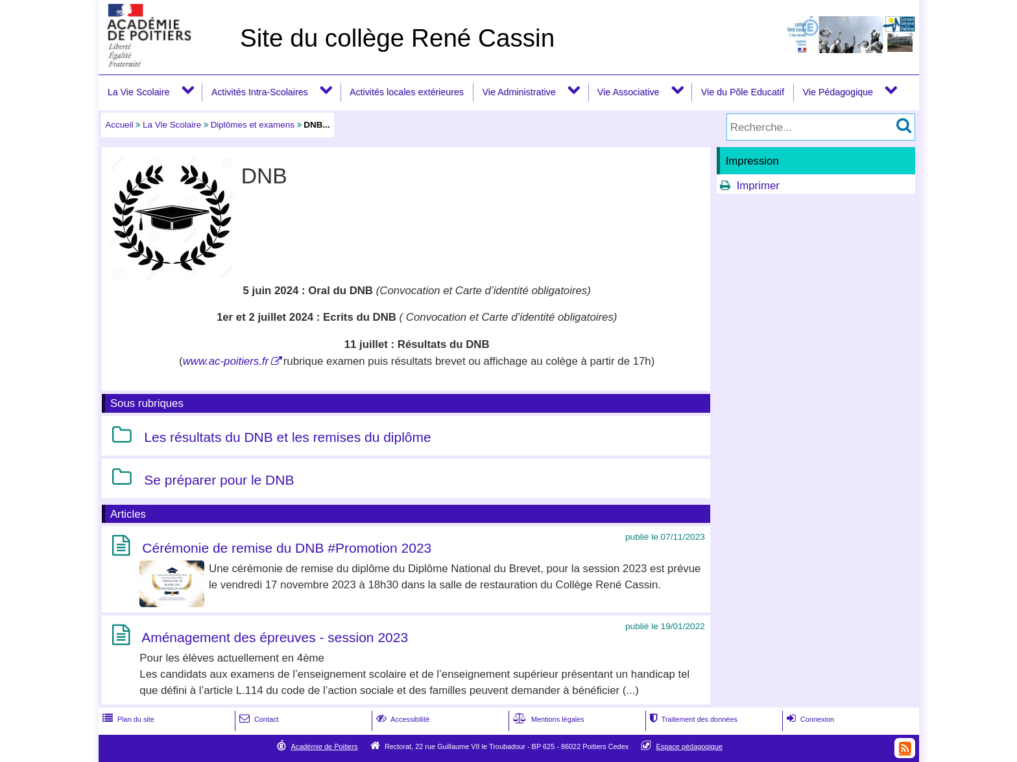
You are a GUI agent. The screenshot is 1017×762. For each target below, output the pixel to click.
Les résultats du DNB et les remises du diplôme (287, 437)
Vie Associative (628, 92)
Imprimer (758, 185)
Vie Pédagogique (838, 92)
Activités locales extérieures (407, 92)
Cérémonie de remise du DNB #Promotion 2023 (286, 547)
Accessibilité (402, 719)
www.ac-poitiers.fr (226, 361)
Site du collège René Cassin (397, 38)
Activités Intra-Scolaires (259, 92)
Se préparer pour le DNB (219, 479)
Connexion (809, 719)
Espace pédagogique (689, 746)
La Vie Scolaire (139, 92)
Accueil (119, 125)
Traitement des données (692, 719)
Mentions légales (547, 719)
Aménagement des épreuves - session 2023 (274, 637)
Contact (258, 719)
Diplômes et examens (252, 125)
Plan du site (127, 719)
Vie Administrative (519, 92)
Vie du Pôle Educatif (742, 92)
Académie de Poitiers (324, 746)
